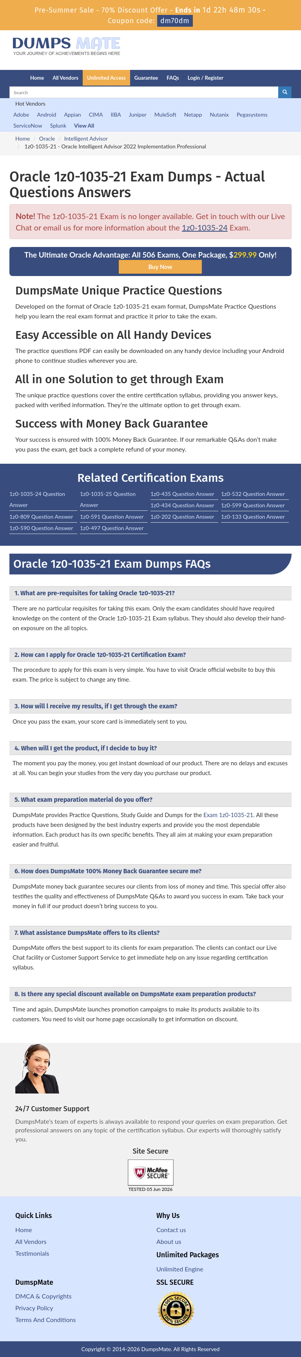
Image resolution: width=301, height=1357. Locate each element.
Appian (72, 114)
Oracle (47, 138)
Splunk (58, 125)
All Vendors (65, 78)
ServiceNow (27, 125)
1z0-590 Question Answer (41, 528)
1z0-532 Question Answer (253, 493)
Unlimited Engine (179, 1269)
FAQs (173, 78)
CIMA (96, 114)
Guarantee (146, 78)
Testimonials (32, 1253)
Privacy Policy (34, 1307)
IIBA (116, 114)
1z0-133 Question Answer (253, 516)
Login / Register (205, 78)
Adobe (21, 114)
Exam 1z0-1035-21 (228, 814)
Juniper (138, 114)
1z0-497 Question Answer (111, 528)
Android (46, 114)
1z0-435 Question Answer (182, 493)
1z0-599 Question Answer (253, 505)
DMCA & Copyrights (43, 1296)
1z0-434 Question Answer (182, 505)
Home (37, 78)
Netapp (193, 114)
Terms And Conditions (45, 1319)
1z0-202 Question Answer (182, 516)
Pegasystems (252, 114)
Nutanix (219, 114)
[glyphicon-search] (285, 92)
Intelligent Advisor (86, 138)
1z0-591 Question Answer (111, 516)
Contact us (171, 1229)
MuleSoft (165, 114)
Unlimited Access (106, 78)
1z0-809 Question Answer (41, 516)
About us (168, 1241)
